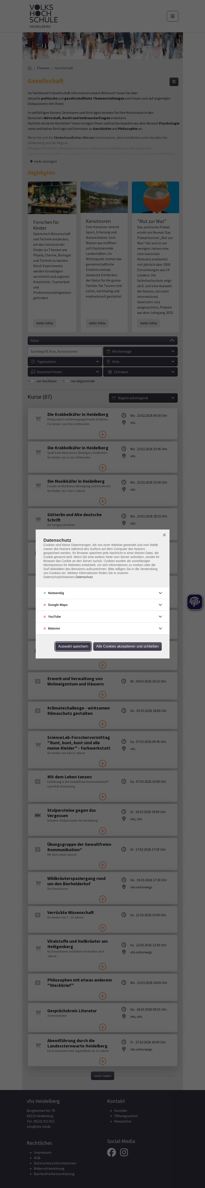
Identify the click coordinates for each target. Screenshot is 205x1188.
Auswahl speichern (73, 646)
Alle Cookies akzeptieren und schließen (127, 646)
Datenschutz (84, 577)
